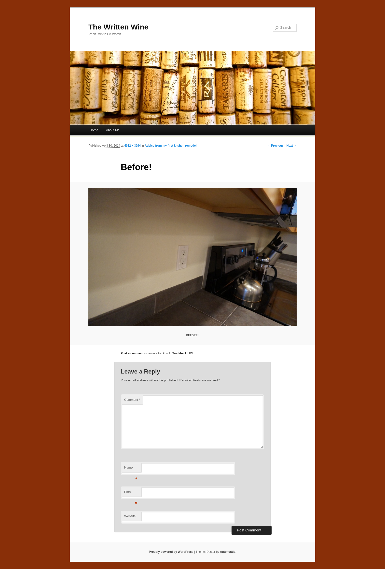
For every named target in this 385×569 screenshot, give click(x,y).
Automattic (227, 552)
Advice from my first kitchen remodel (170, 145)
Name (130, 469)
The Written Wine (118, 27)
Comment (132, 400)
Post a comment (132, 353)
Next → (292, 145)
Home (94, 130)
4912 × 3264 (132, 145)
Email (130, 493)
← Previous (275, 145)
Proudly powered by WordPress (171, 552)
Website (130, 516)
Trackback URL (183, 353)
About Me (113, 130)
